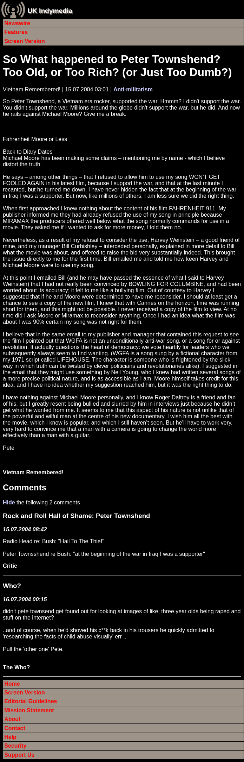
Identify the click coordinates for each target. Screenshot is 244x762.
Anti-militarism (133, 89)
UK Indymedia (49, 10)
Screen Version (24, 41)
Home (12, 684)
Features (16, 32)
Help (10, 737)
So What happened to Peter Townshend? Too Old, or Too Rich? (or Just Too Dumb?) (117, 65)
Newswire (17, 23)
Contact (14, 728)
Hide (9, 502)
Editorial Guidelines (30, 701)
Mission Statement (29, 710)
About (12, 719)
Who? (12, 585)
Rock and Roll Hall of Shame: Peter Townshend (76, 515)
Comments (24, 487)
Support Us (19, 755)
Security (15, 746)
